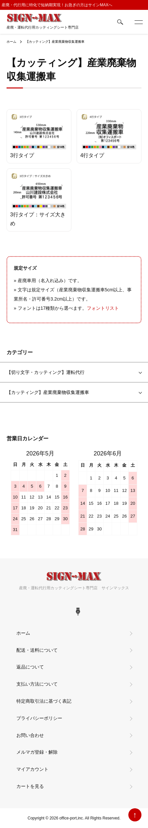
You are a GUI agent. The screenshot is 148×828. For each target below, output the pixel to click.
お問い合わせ (30, 735)
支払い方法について (37, 684)
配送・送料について (37, 650)
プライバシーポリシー (39, 718)
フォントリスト (103, 308)
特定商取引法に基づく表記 (43, 701)
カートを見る (30, 786)
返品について (30, 667)
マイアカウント (32, 769)
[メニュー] (138, 22)
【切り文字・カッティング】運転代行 (45, 372)
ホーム (11, 41)
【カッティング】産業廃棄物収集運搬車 (55, 41)
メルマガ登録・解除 (37, 752)
